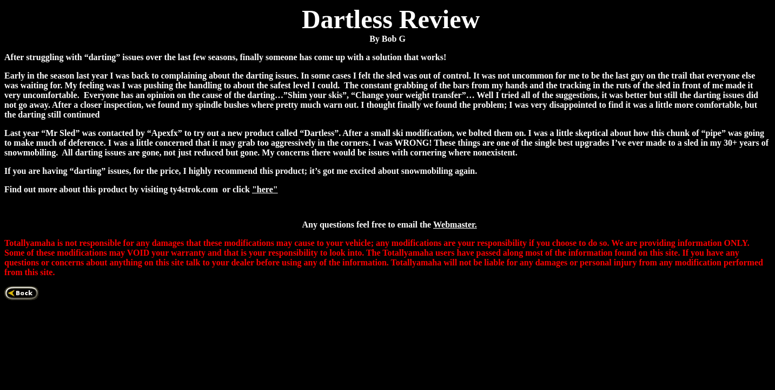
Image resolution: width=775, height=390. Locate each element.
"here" (265, 189)
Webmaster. (455, 224)
